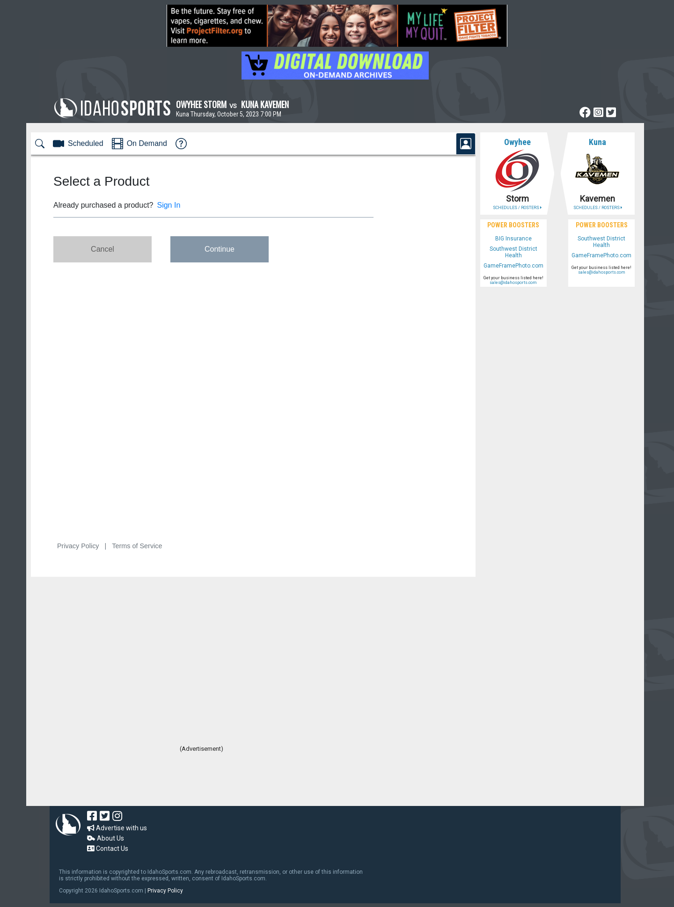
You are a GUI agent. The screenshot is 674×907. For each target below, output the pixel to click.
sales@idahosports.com (513, 282)
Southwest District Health (513, 252)
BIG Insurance (513, 238)
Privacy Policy (165, 890)
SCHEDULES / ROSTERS (517, 207)
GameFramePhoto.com (513, 265)
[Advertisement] (201, 780)
